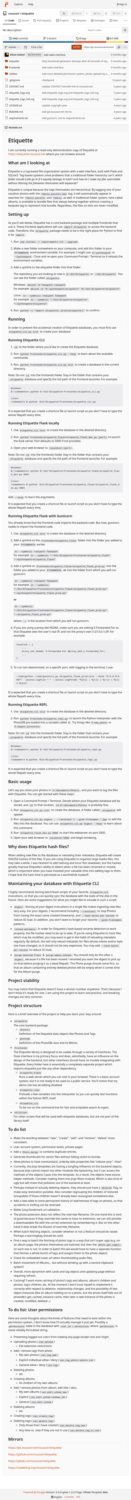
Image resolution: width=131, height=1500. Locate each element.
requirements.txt (16, 118)
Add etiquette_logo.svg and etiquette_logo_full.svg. (70, 92)
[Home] (6, 4)
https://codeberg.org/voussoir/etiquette (33, 1468)
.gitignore (12, 80)
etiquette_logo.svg (17, 92)
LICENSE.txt (13, 105)
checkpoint (48, 80)
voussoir (13, 13)
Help (30, 4)
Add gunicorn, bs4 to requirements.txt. (63, 118)
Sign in (122, 4)
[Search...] (125, 30)
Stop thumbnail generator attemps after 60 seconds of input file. (78, 61)
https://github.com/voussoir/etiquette (32, 1454)
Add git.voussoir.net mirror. (57, 111)
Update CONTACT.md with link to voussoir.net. (67, 86)
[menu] (125, 47)
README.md (14, 111)
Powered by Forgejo (34, 1492)
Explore (18, 4)
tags (81, 38)
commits (18, 38)
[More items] (125, 20)
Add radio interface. (55, 54)
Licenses (69, 1496)
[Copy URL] (119, 47)
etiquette (28, 13)
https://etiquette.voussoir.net (26, 154)
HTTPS (76, 47)
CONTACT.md (14, 86)
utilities (11, 73)
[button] (25, 47)
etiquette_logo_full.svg (19, 99)
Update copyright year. (54, 105)
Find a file (36, 47)
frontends (12, 67)
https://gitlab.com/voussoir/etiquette (32, 1461)
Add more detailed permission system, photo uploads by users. (77, 73)
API (78, 1496)
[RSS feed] (64, 13)
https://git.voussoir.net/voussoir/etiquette (35, 1448)
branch (49, 38)
